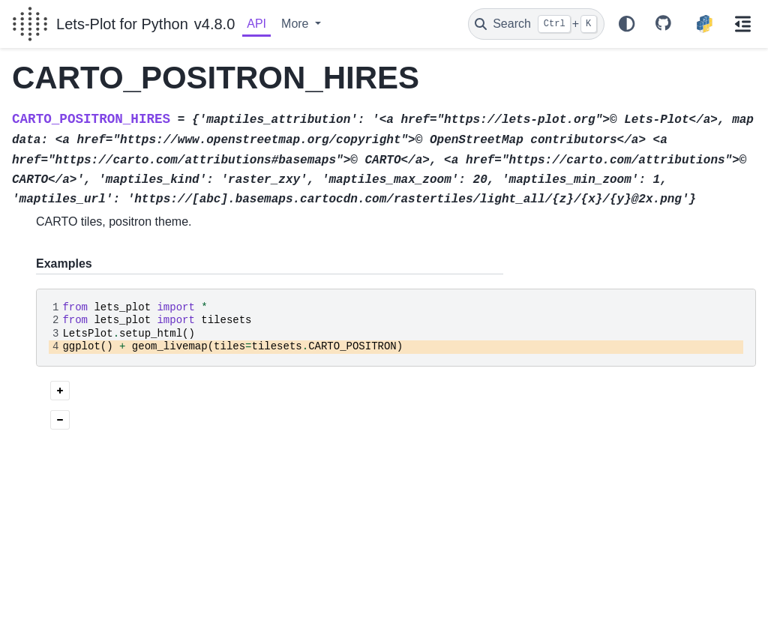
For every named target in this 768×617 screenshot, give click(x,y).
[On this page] (743, 24)
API (256, 23)
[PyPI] (704, 24)
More (296, 23)
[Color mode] (627, 24)
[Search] (536, 24)
